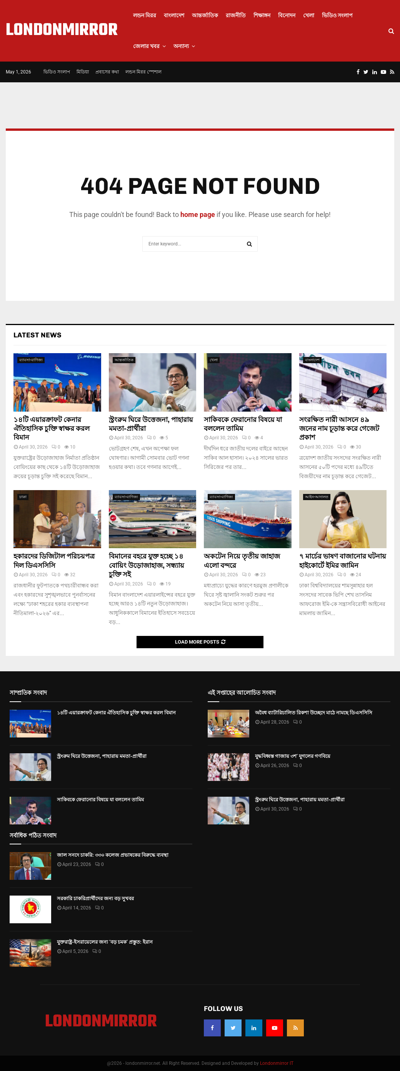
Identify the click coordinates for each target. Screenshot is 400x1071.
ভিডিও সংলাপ (337, 15)
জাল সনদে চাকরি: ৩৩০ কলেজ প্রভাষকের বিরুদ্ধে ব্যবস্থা (112, 855)
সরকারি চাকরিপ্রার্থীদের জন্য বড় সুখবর (95, 898)
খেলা (308, 15)
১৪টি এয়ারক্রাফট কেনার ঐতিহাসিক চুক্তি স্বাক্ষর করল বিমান (51, 428)
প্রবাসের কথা (107, 72)
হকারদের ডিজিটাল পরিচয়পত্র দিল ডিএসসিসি (54, 560)
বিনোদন (286, 15)
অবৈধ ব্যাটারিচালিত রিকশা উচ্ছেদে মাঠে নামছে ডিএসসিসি (313, 713)
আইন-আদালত (316, 497)
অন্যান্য (181, 46)
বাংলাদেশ (174, 15)
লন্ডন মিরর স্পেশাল (143, 72)
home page (197, 214)
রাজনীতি (236, 15)
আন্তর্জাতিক (205, 15)
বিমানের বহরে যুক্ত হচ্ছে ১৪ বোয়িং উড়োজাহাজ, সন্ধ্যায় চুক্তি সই (146, 565)
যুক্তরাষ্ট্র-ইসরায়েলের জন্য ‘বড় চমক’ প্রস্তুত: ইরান (105, 942)
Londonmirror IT (276, 1063)
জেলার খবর (146, 46)
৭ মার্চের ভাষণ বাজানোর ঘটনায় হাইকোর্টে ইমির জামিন (342, 560)
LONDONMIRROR (62, 30)
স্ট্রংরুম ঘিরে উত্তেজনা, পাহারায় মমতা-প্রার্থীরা (102, 756)
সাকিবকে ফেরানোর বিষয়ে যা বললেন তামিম (243, 424)
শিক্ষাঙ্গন (261, 15)
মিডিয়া (83, 72)
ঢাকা (23, 497)
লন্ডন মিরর (144, 15)
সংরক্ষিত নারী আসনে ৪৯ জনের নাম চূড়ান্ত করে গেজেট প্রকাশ (339, 428)
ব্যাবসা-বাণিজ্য (31, 360)
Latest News (37, 335)
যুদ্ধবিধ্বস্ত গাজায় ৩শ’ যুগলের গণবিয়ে (292, 756)
